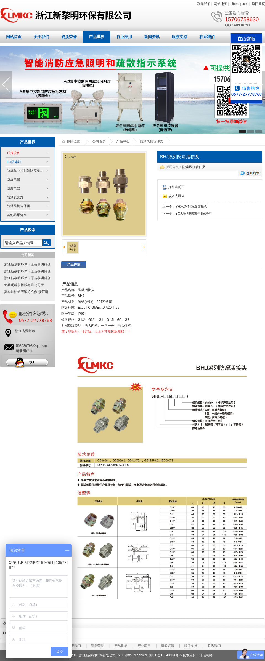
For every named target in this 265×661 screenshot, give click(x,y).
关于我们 (41, 36)
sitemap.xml (239, 4)
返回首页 (258, 4)
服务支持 (179, 36)
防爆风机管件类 (193, 167)
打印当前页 (174, 187)
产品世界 (96, 36)
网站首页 (14, 36)
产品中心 (122, 141)
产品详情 (73, 264)
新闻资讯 (152, 36)
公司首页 (99, 141)
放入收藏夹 (174, 196)
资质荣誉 (69, 36)
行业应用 (124, 36)
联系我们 (204, 4)
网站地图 (220, 4)
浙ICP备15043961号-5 (165, 655)
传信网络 (206, 655)
